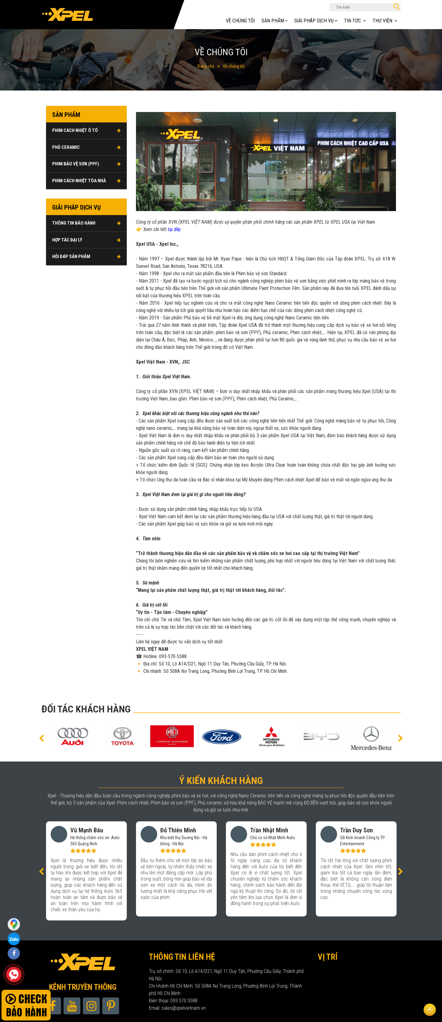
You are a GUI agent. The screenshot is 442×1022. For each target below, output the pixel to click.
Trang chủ (205, 66)
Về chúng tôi (240, 21)
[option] (58, 736)
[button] (41, 738)
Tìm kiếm (397, 6)
